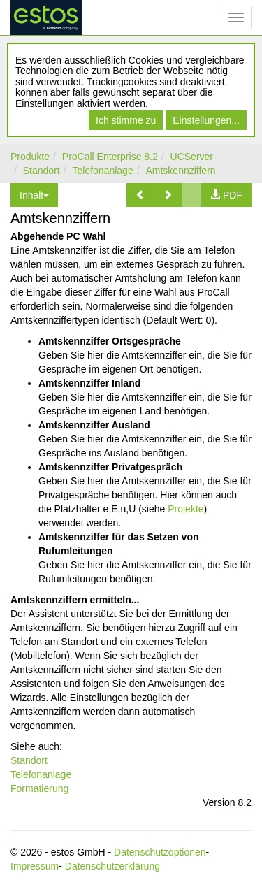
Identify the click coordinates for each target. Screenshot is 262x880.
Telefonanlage (103, 170)
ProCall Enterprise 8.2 (110, 156)
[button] (140, 195)
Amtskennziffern (180, 170)
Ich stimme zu (126, 120)
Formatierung (39, 788)
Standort (41, 170)
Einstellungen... (206, 120)
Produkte (30, 156)
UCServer (191, 156)
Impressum (34, 866)
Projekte (185, 508)
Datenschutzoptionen (160, 852)
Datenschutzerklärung (112, 866)
